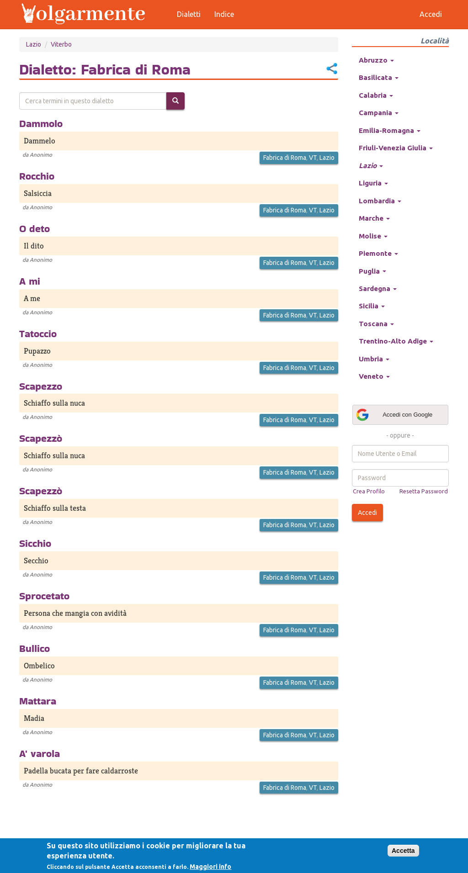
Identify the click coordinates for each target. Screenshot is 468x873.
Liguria (373, 183)
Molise (373, 236)
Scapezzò (40, 438)
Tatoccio (38, 333)
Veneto (374, 376)
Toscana (376, 324)
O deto (34, 228)
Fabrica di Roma (284, 157)
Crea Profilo (369, 491)
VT (313, 157)
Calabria (376, 95)
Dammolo (41, 123)
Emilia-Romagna (389, 130)
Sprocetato (44, 595)
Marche (374, 218)
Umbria (374, 359)
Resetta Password (423, 491)
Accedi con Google (394, 414)
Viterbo (61, 44)
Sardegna (378, 288)
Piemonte (378, 253)
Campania (379, 112)
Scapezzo (40, 386)
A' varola (39, 753)
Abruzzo (376, 60)
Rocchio (36, 176)
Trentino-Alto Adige (396, 341)
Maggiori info (210, 866)
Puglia (372, 271)
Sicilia (372, 306)
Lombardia (380, 201)
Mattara (37, 700)
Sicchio (35, 543)
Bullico (34, 648)
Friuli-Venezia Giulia (396, 148)
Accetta (403, 850)
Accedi (367, 512)
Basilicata (379, 77)
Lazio (33, 44)
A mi (29, 281)
